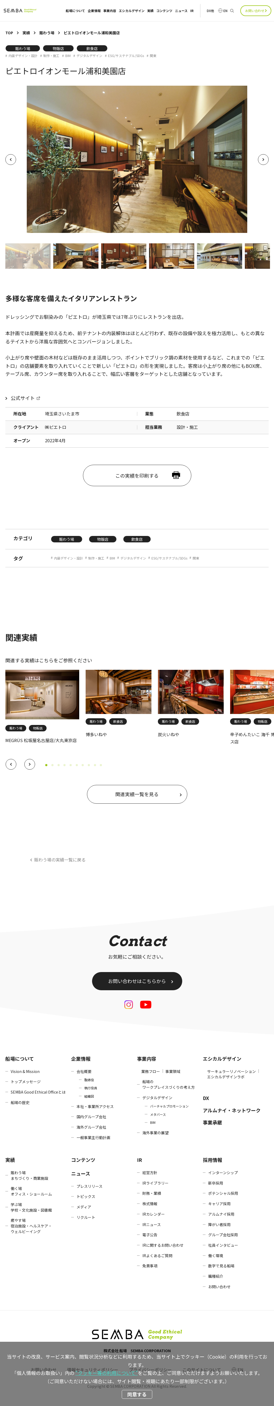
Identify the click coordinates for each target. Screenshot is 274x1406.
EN (225, 11)
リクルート (86, 1217)
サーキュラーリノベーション (231, 1071)
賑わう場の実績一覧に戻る (60, 859)
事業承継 (212, 1122)
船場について (75, 11)
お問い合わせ (254, 10)
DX (206, 1097)
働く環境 (215, 1255)
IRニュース (151, 1224)
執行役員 (90, 1088)
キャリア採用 (219, 1203)
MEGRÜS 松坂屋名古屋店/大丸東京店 (41, 740)
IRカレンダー (153, 1214)
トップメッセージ (26, 1081)
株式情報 (149, 1203)
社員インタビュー (223, 1245)
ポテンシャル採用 (223, 1193)
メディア (84, 1207)
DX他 (210, 11)
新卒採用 (215, 1183)
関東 (153, 56)
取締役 (89, 1080)
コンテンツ (164, 11)
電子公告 (149, 1234)
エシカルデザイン (131, 11)
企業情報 (94, 11)
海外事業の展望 (155, 1132)
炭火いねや (168, 734)
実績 (150, 11)
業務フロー (150, 1071)
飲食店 (92, 48)
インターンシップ (223, 1172)
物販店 (58, 48)
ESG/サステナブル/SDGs (126, 56)
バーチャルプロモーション (169, 1106)
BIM (68, 56)
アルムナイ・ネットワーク (232, 1110)
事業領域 (172, 1071)
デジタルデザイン (89, 56)
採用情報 (212, 1159)
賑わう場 (22, 48)
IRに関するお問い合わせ (163, 1245)
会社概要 (84, 1071)
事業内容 (109, 11)
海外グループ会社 (91, 1127)
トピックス (86, 1196)
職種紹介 (215, 1276)
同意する (137, 1394)
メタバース (158, 1114)
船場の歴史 (20, 1102)
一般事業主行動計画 (93, 1137)
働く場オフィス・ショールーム (31, 1191)
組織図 (89, 1096)
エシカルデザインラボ (226, 1076)
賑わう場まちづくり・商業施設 (29, 1175)
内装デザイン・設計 (23, 56)
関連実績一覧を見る (137, 794)
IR (191, 11)
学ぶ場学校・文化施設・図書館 (31, 1207)
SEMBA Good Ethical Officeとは (38, 1092)
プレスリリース (89, 1186)
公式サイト (23, 397)
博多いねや (96, 734)
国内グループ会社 (91, 1116)
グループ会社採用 (223, 1234)
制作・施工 (51, 56)
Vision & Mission (25, 1071)
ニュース (181, 11)
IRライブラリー (155, 1183)
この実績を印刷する (137, 475)
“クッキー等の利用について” (106, 1372)
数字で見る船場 (221, 1265)
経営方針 (149, 1172)
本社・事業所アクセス (95, 1106)
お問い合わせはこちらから (137, 980)
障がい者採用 (219, 1224)
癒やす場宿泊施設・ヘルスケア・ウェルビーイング (31, 1226)
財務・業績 (151, 1193)
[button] (11, 764)
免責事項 (149, 1265)
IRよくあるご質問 (157, 1255)
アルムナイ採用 (221, 1214)
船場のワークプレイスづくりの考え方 (168, 1084)
